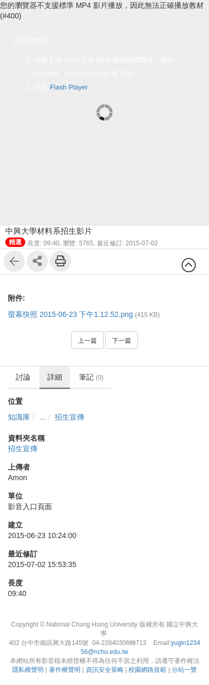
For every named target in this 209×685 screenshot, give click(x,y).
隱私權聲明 (28, 669)
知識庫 (19, 417)
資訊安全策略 (105, 669)
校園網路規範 (147, 669)
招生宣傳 (69, 417)
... (42, 417)
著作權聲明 (65, 669)
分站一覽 (184, 669)
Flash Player (69, 87)
